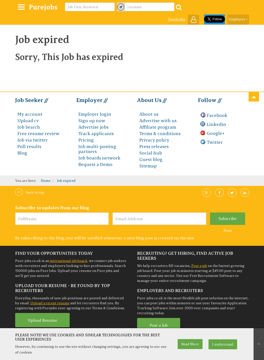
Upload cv (28, 120)
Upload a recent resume (49, 303)
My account (29, 114)
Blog (22, 153)
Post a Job (159, 325)
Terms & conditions (160, 133)
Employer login (94, 114)
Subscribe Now (227, 220)
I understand (222, 344)
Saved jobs (176, 19)
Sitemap (148, 166)
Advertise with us (158, 120)
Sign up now (91, 120)
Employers (238, 19)
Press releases (154, 146)
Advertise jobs (93, 127)
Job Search (28, 127)
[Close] (259, 344)
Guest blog (150, 159)
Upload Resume (42, 320)
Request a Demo (95, 164)
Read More (190, 344)
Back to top (29, 192)
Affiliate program (157, 127)
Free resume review (38, 133)
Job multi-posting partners (97, 149)
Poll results (29, 146)
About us (148, 114)
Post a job (199, 265)
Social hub (150, 153)
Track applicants (96, 133)
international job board (68, 260)
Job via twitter (32, 140)
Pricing (86, 140)
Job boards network (99, 158)
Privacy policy (154, 140)
